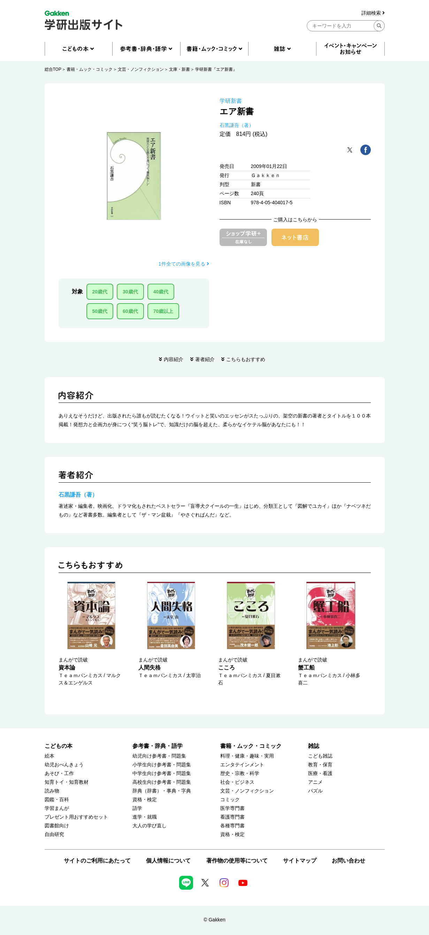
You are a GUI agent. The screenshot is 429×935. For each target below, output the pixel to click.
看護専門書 (232, 817)
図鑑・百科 (57, 799)
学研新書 (231, 101)
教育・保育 (320, 764)
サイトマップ (299, 861)
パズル (315, 791)
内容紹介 (173, 359)
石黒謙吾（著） (237, 125)
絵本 (49, 756)
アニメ (315, 782)
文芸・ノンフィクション (141, 69)
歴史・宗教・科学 (239, 773)
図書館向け (57, 825)
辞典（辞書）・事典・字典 (161, 791)
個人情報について (168, 861)
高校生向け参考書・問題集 (161, 782)
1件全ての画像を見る (184, 264)
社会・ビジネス (237, 782)
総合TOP (53, 69)
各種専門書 (232, 825)
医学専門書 (232, 808)
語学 (137, 808)
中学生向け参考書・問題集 (161, 773)
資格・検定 (144, 799)
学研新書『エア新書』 (216, 69)
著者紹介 (205, 359)
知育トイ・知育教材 (67, 782)
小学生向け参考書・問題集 (161, 764)
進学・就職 (144, 817)
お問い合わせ (348, 861)
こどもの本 (58, 746)
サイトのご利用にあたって (97, 861)
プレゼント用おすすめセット (76, 817)
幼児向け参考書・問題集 (159, 756)
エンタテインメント (242, 764)
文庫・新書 (179, 69)
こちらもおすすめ (245, 359)
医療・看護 (320, 773)
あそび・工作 (59, 773)
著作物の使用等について (237, 861)
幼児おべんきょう (64, 764)
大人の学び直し (149, 825)
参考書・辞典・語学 (157, 746)
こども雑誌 (320, 756)
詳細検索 (373, 13)
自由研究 (54, 834)
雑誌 (313, 746)
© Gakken (214, 919)
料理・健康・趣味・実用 (247, 756)
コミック (230, 799)
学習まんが (57, 808)
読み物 (52, 791)
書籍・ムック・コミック (90, 69)
